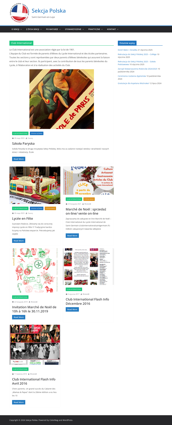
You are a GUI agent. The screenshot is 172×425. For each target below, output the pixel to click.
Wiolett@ (87, 204)
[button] (20, 29)
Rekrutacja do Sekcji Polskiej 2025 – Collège (137, 54)
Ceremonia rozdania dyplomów (132, 76)
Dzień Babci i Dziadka (127, 50)
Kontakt (111, 29)
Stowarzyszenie (73, 29)
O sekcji (15, 29)
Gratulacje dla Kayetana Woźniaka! (133, 83)
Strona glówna (36, 133)
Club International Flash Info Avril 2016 (33, 381)
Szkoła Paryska (23, 143)
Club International (20, 133)
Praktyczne (94, 29)
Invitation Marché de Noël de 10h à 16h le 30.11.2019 (34, 309)
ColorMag (54, 420)
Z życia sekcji (32, 29)
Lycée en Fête (22, 218)
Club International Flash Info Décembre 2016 (87, 301)
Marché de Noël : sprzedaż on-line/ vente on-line (86, 211)
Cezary (30, 138)
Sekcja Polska (49, 10)
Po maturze (52, 29)
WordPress (67, 420)
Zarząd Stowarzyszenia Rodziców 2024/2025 (137, 69)
